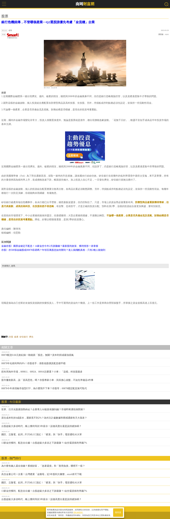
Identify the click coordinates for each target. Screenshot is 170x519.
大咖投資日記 (13, 36)
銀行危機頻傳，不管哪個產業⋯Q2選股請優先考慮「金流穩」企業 (48, 22)
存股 (11, 337)
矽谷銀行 (24, 337)
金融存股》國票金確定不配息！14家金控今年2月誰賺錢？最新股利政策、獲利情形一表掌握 (49, 246)
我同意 (118, 512)
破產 (16, 337)
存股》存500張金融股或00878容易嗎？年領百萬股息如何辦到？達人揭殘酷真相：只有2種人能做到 (53, 250)
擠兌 (31, 337)
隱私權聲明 (78, 512)
